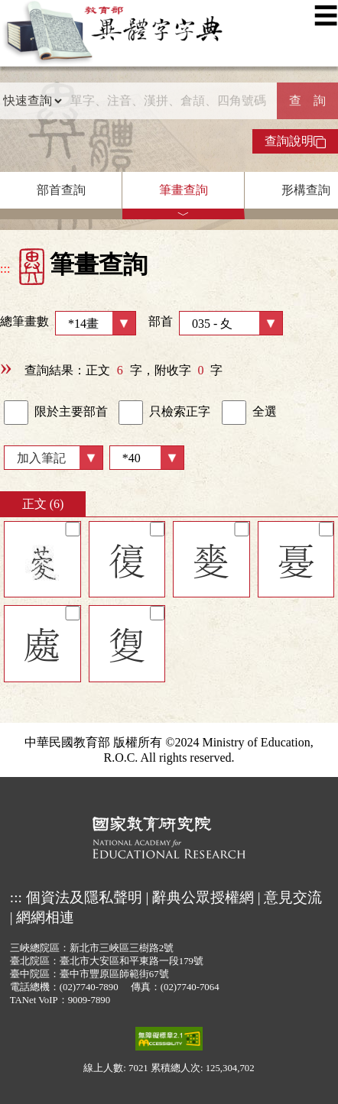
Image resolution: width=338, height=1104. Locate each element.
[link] (16, 412)
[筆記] (72, 529)
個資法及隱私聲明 (84, 897)
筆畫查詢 (183, 189)
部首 (215, 323)
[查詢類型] (32, 101)
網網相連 (45, 917)
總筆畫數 (68, 323)
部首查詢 (61, 189)
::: (5, 268)
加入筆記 (41, 458)
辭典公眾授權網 (203, 897)
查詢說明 (295, 141)
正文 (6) (43, 503)
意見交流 (293, 897)
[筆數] (146, 457)
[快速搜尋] (169, 101)
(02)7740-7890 (89, 987)
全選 (249, 412)
